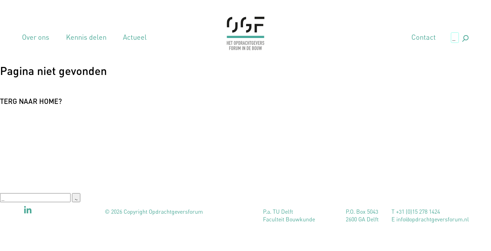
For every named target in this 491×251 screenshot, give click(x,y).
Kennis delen (86, 37)
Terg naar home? (31, 101)
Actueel (135, 37)
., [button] (465, 37)
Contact (423, 37)
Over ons (35, 37)
